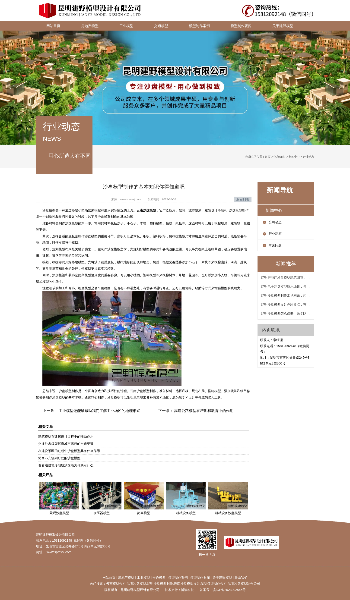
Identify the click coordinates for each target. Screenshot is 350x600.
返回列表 (242, 199)
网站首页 (53, 26)
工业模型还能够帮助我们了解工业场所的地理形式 (99, 411)
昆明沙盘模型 (136, 583)
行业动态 (275, 234)
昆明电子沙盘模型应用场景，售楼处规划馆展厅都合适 (286, 286)
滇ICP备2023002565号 (229, 590)
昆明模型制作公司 (214, 583)
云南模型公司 (116, 583)
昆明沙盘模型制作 (160, 583)
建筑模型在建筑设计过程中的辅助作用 (65, 436)
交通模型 (161, 26)
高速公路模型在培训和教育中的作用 (203, 411)
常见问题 (275, 245)
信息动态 (279, 156)
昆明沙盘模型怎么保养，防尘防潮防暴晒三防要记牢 (286, 313)
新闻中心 (294, 156)
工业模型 (126, 26)
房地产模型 (90, 26)
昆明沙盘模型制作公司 (244, 583)
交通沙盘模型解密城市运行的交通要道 (65, 444)
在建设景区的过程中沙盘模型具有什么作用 (69, 451)
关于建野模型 (282, 26)
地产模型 (127, 577)
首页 (267, 156)
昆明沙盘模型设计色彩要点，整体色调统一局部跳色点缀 (286, 304)
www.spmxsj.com (130, 199)
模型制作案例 (199, 26)
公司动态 (275, 222)
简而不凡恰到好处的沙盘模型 (59, 458)
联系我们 (241, 577)
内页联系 (271, 329)
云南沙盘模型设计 (187, 583)
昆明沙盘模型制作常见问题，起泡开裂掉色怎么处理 (286, 295)
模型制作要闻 (241, 26)
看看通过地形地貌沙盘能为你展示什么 (65, 465)
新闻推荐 (286, 264)
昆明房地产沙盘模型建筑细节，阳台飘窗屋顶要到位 (286, 277)
